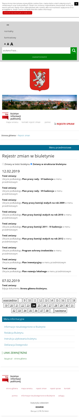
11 (34, 300)
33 (19, 310)
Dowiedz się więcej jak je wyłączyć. (17, 12)
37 (41, 310)
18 (73, 300)
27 (50, 305)
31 (72, 305)
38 (47, 310)
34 (25, 310)
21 (17, 305)
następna (60, 310)
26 (44, 305)
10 (29, 300)
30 (66, 305)
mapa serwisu (12, 122)
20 (11, 305)
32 (13, 310)
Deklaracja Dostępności (16, 344)
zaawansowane (39, 56)
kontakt (25, 122)
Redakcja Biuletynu (13, 332)
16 (62, 300)
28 (55, 305)
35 (30, 310)
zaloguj (61, 395)
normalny (8, 31)
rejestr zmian (34, 122)
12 (40, 300)
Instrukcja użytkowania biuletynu (20, 338)
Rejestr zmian (24, 135)
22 (22, 305)
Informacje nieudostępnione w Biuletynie (25, 326)
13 (46, 300)
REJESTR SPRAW (65, 123)
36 (36, 310)
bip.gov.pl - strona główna (15, 358)
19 (6, 305)
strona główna (12, 388)
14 (51, 300)
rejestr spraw (55, 388)
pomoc (48, 122)
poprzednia (10, 300)
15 (57, 300)
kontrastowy (10, 37)
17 (68, 300)
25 (39, 305)
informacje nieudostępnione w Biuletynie (38, 395)
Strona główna (8, 135)
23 (28, 305)
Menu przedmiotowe (60, 147)
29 (61, 305)
